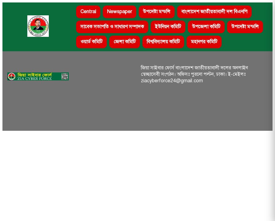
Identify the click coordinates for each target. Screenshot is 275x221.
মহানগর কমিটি (204, 42)
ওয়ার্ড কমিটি (91, 42)
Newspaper (119, 12)
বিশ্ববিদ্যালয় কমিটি (163, 42)
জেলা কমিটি (125, 42)
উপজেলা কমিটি (206, 27)
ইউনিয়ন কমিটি (168, 27)
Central (88, 12)
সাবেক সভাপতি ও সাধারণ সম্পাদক (112, 27)
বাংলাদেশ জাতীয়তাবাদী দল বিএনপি (214, 12)
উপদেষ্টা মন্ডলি (156, 12)
